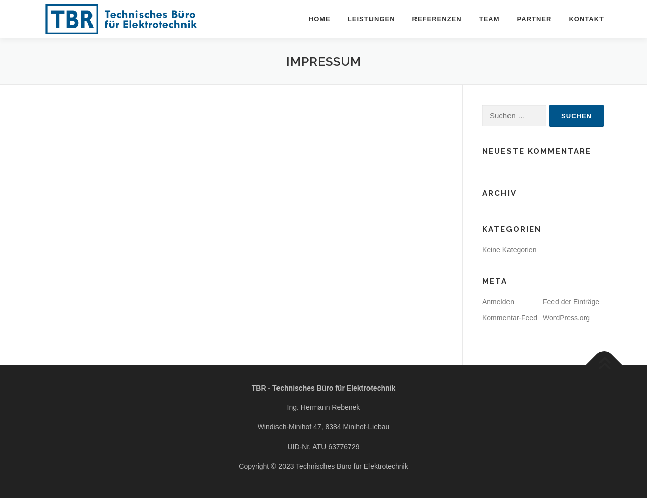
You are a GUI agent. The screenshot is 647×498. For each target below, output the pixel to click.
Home (320, 19)
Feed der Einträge (571, 302)
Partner (534, 19)
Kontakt (586, 19)
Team (489, 19)
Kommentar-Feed (509, 318)
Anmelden (498, 302)
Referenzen (437, 19)
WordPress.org (566, 318)
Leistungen (371, 19)
